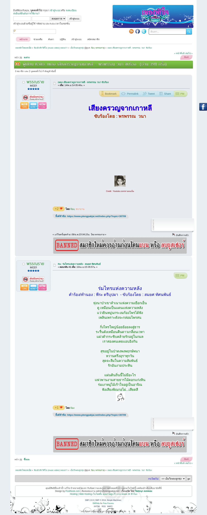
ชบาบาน (80, 209)
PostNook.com (73, 491)
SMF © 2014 (100, 500)
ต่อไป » (189, 53)
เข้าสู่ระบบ (55, 10)
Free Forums (108, 503)
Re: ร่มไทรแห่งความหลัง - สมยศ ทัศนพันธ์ (79, 264)
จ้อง (72, 209)
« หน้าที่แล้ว (179, 53)
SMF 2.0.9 (89, 500)
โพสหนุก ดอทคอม (143, 491)
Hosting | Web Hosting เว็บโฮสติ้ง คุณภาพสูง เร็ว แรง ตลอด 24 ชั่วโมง (103, 494)
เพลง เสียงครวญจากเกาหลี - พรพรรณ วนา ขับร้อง (83, 82)
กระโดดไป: (153, 479)
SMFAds (96, 503)
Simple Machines (114, 500)
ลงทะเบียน (71, 10)
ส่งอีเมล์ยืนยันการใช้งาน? (26, 13)
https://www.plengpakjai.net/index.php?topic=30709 (96, 216)
